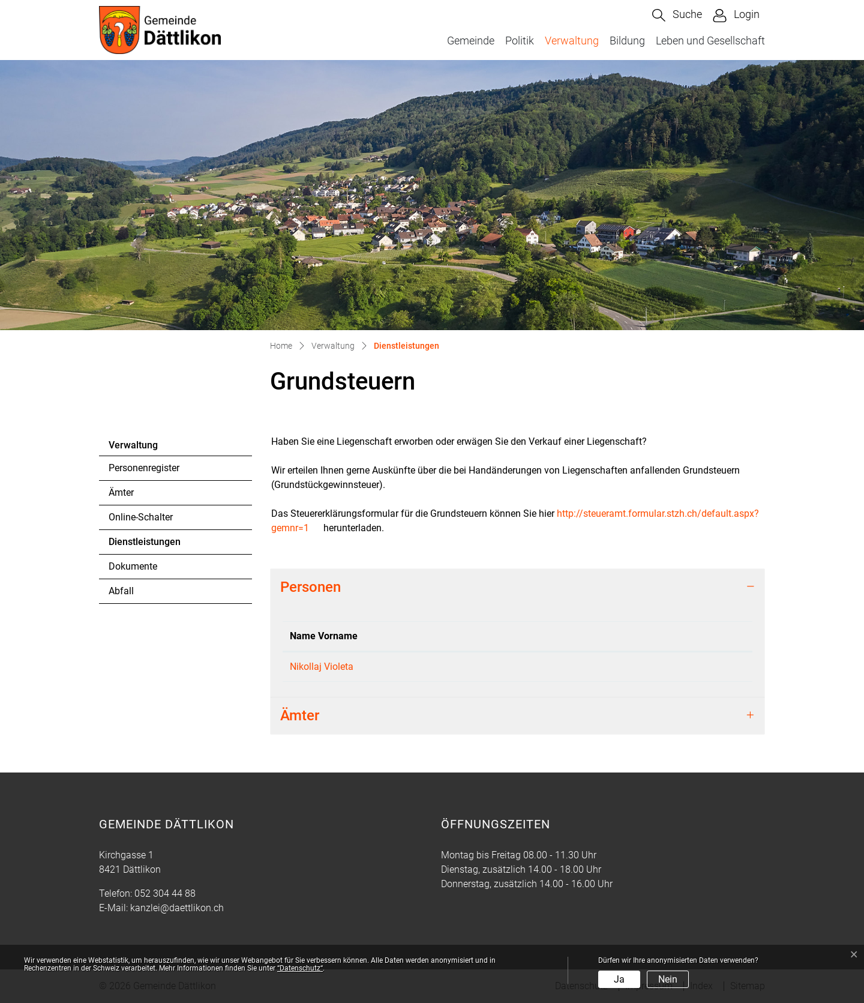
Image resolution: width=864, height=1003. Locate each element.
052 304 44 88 (165, 893)
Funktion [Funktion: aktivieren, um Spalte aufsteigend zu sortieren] (393, 636)
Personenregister (144, 468)
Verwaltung (572, 40)
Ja (619, 979)
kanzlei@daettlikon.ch (177, 908)
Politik (519, 40)
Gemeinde (470, 40)
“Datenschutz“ (300, 968)
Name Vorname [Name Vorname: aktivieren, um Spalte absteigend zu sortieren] (324, 636)
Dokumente (133, 566)
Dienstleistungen (144, 545)
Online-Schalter (141, 517)
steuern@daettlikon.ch (694, 666)
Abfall (121, 591)
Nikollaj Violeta (321, 666)
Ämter (121, 492)
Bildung (627, 40)
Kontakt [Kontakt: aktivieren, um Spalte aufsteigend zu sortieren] (664, 636)
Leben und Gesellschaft (710, 40)
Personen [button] (310, 587)
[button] (677, 15)
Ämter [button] (299, 715)
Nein (667, 979)
